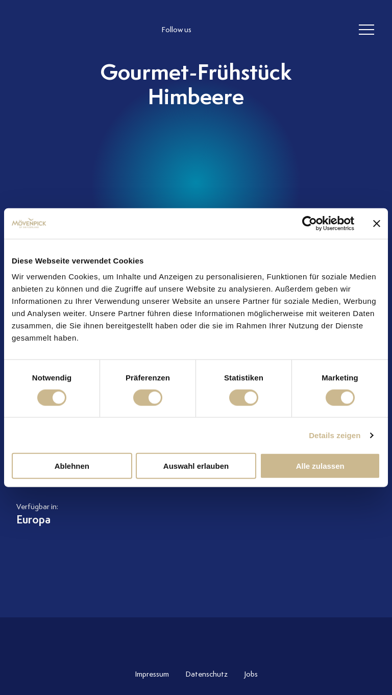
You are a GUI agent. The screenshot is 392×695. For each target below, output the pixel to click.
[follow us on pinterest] (273, 30)
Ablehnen (72, 466)
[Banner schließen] (376, 223)
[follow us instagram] (212, 30)
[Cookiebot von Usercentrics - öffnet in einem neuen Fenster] (309, 223)
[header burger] (366, 30)
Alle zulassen (320, 466)
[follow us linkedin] (253, 30)
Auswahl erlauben (196, 466)
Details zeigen (334, 434)
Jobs (251, 674)
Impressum (152, 674)
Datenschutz (206, 674)
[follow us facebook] (233, 30)
